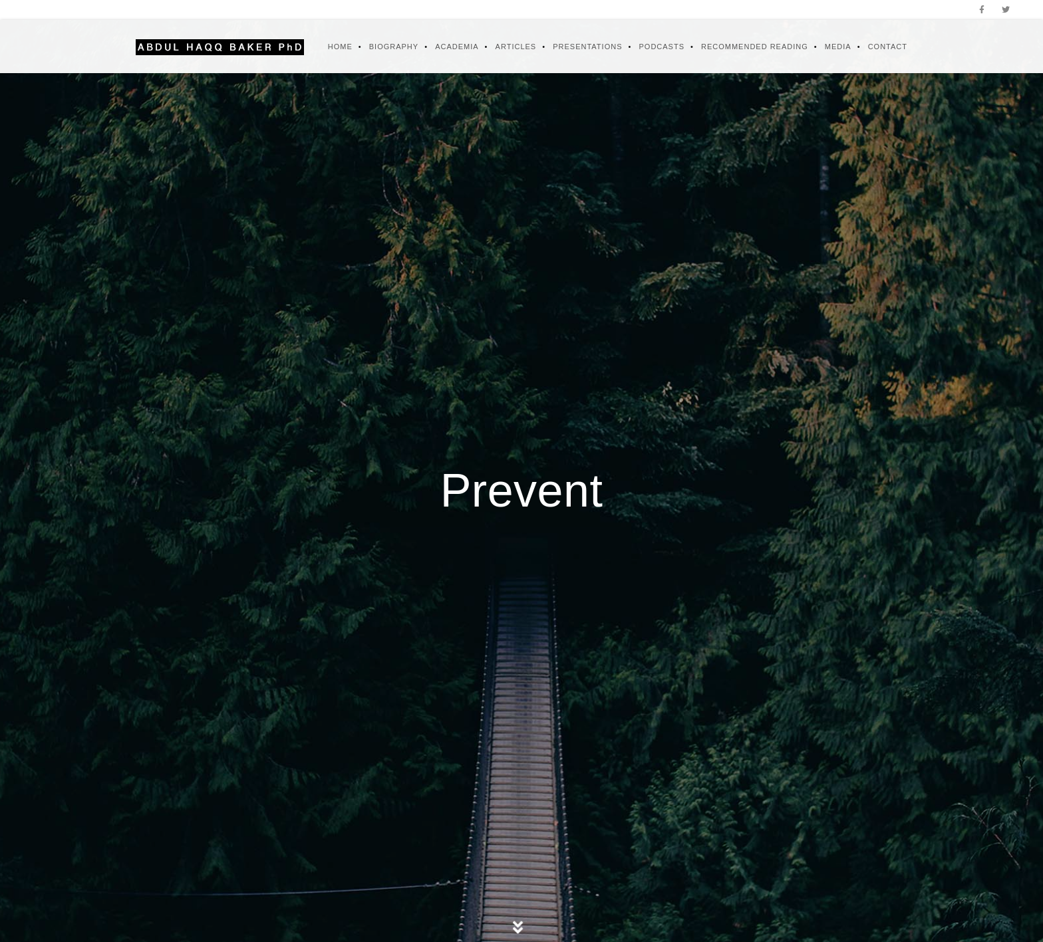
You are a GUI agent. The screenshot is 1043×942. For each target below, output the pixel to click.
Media (838, 47)
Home (340, 47)
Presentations (587, 47)
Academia (456, 47)
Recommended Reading (754, 47)
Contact (887, 47)
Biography (393, 47)
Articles (516, 47)
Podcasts (661, 47)
